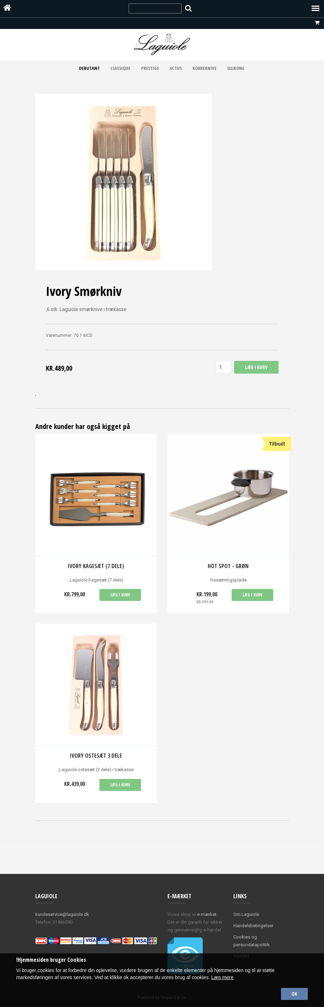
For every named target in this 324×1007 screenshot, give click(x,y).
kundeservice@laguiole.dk (62, 914)
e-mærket (206, 914)
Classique (120, 68)
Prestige (150, 68)
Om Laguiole (246, 914)
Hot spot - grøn (228, 566)
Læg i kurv (120, 595)
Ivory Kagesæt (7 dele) (96, 566)
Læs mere (222, 977)
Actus (176, 68)
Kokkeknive (204, 68)
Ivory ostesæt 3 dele (96, 755)
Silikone (235, 68)
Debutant (89, 68)
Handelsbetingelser (253, 925)
